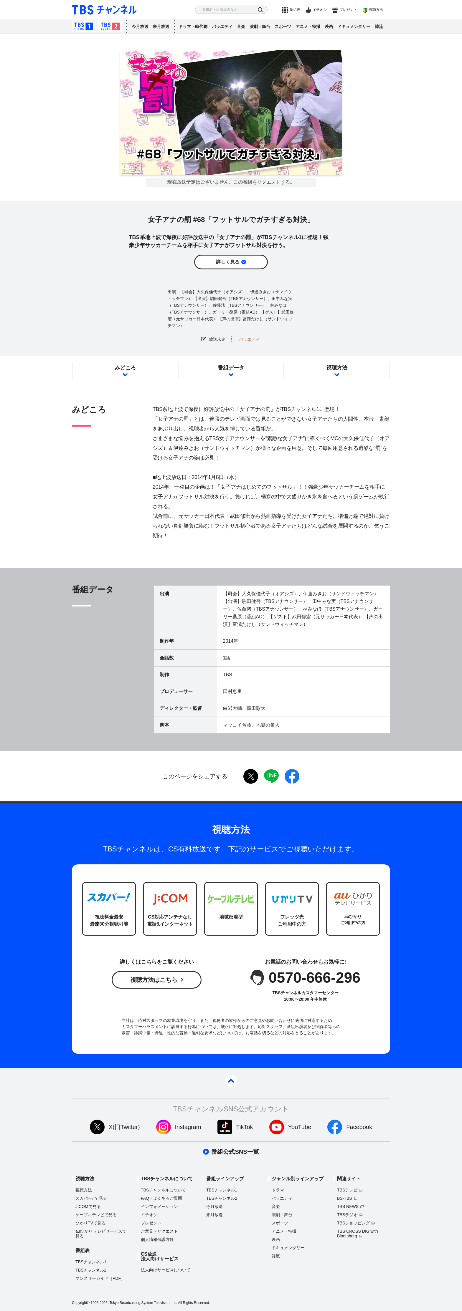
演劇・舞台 (260, 26)
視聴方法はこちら (153, 980)
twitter (250, 776)
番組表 (295, 10)
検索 (260, 9)
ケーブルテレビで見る (96, 1214)
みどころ (125, 368)
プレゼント (348, 10)
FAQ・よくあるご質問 (161, 1198)
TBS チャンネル (104, 10)
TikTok (244, 1127)
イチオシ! (150, 1214)
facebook (292, 776)
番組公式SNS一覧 (235, 1152)
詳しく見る (228, 261)
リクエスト (268, 182)
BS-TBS (344, 1198)
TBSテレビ (347, 1190)
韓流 (379, 26)
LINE (271, 776)
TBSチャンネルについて (163, 1190)
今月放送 (140, 26)
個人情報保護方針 (157, 1239)
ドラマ (278, 1190)
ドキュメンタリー (353, 26)
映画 (329, 26)
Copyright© (81, 1303)
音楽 (241, 26)
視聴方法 (376, 10)
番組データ (231, 368)
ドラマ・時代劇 (193, 26)
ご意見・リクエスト (159, 1231)
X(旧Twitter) (124, 1127)
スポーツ (283, 26)
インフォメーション (159, 1206)
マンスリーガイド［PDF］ (100, 1278)
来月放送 (161, 26)
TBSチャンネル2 (110, 26)
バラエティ (222, 26)
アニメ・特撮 (308, 26)
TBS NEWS (348, 1206)
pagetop (231, 1081)
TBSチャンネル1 (83, 26)
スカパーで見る (91, 1198)
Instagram (188, 1127)
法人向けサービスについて (165, 1269)
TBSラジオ (347, 1214)
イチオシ (320, 10)
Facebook (359, 1127)
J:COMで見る (88, 1206)
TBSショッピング (353, 1223)
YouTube (299, 1127)
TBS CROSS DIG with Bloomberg (357, 1233)
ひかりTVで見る (90, 1223)
